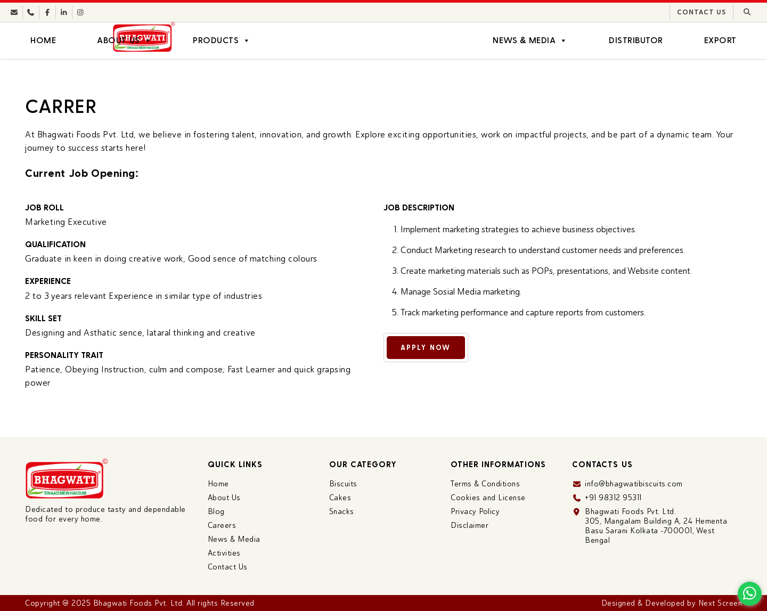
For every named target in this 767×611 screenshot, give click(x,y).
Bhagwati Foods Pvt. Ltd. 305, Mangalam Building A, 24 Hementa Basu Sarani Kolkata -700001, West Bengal (656, 525)
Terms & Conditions (485, 483)
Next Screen (720, 603)
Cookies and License (488, 497)
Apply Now (436, 348)
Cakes (340, 497)
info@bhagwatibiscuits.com (634, 483)
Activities (224, 553)
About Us (124, 40)
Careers (222, 525)
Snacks (341, 511)
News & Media (530, 40)
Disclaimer (469, 525)
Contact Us (701, 12)
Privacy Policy (475, 511)
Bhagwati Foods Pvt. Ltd (138, 603)
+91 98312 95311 (613, 497)
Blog (216, 511)
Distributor (636, 40)
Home (43, 40)
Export (720, 40)
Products (222, 40)
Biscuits (343, 483)
